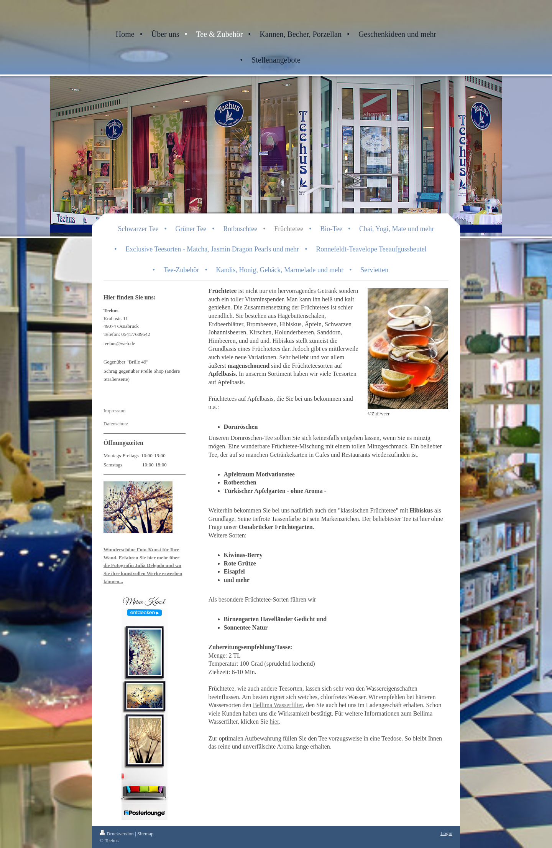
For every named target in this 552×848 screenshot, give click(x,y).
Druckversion (117, 833)
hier (274, 721)
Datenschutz (116, 423)
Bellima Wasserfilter (278, 705)
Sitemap (145, 833)
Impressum (115, 410)
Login (446, 833)
